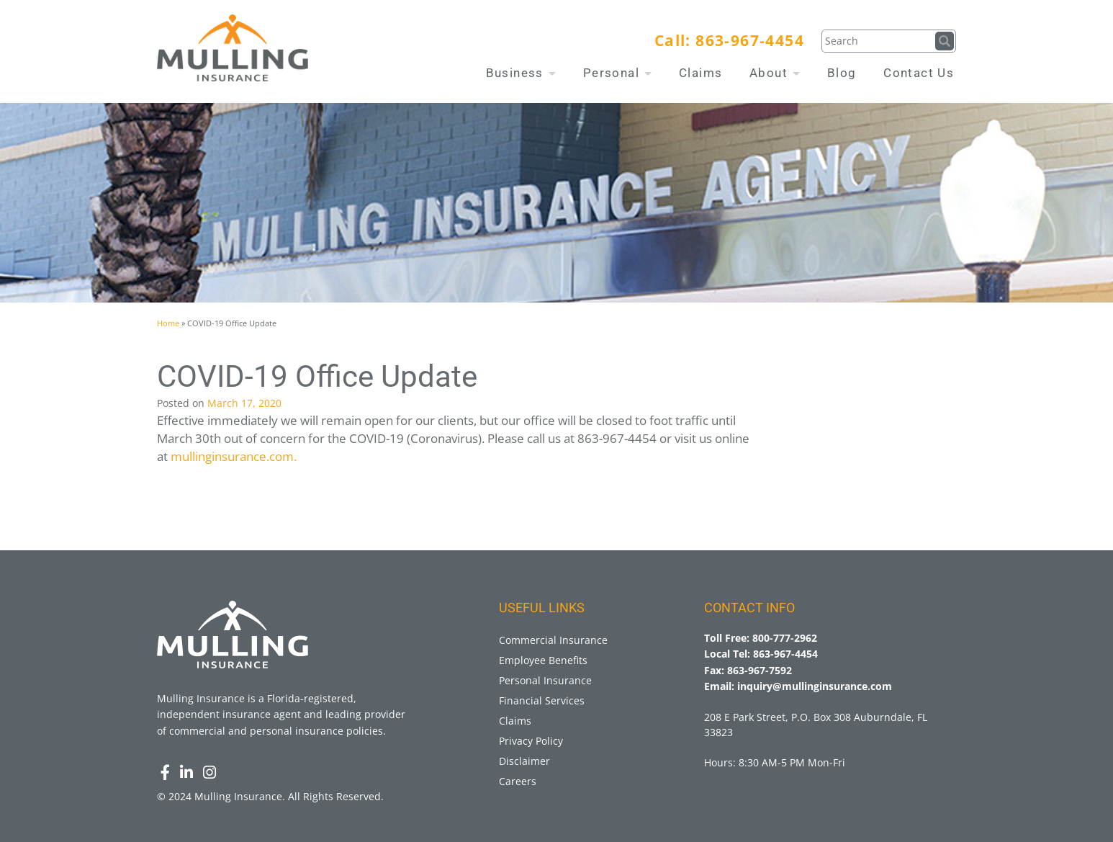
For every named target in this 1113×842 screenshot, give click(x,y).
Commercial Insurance (553, 640)
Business (521, 73)
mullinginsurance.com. (234, 456)
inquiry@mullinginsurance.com (814, 686)
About (774, 73)
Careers (517, 781)
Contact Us (918, 73)
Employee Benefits (543, 660)
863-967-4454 (749, 40)
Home (168, 323)
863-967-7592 (759, 670)
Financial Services (542, 700)
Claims (700, 73)
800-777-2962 (784, 638)
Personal (617, 73)
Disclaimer (524, 761)
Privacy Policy (531, 741)
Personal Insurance (545, 680)
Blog (842, 73)
